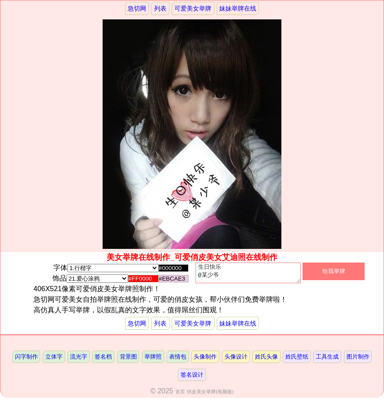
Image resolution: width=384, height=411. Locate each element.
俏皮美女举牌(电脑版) (210, 395)
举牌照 (153, 360)
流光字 (78, 360)
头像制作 (205, 360)
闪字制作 (26, 360)
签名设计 (192, 378)
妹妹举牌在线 (237, 8)
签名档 (103, 360)
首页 (180, 395)
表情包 (177, 360)
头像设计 (236, 360)
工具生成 (327, 360)
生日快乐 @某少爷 (248, 275)
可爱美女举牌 (192, 8)
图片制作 (358, 360)
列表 (160, 8)
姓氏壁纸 (296, 360)
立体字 (54, 360)
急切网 (137, 8)
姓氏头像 (266, 360)
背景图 (128, 360)
